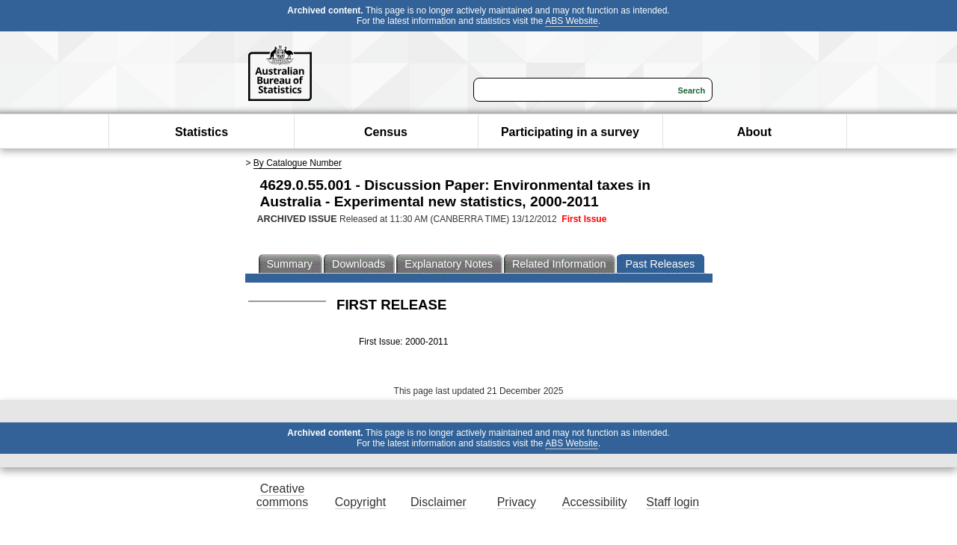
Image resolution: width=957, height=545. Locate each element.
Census (385, 132)
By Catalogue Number (297, 163)
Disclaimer (438, 502)
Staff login (672, 502)
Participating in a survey (570, 132)
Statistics (201, 132)
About (754, 132)
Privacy (516, 502)
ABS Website (571, 21)
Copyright (360, 502)
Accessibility (594, 502)
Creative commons (282, 495)
